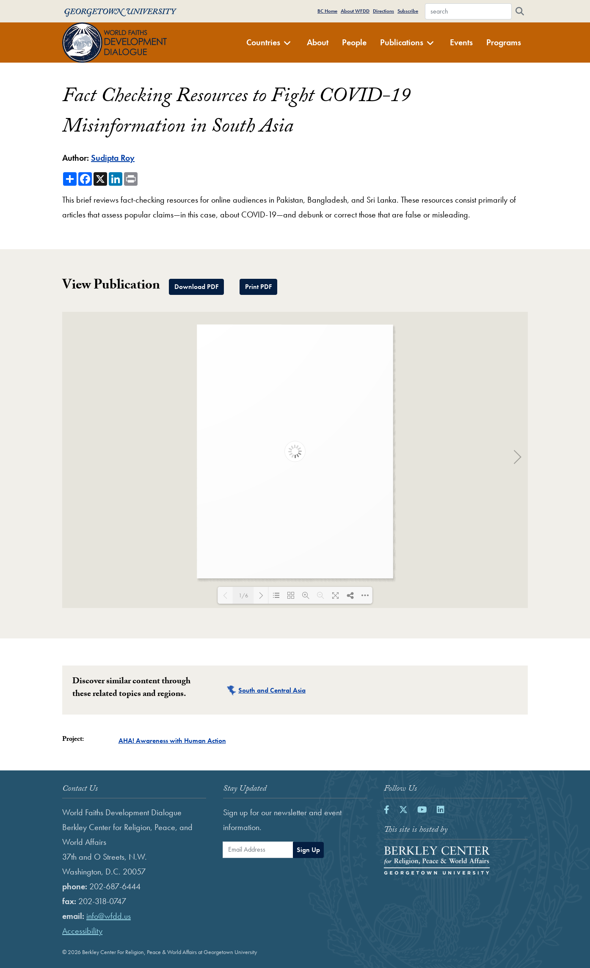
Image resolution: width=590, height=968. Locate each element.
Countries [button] (268, 42)
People (354, 42)
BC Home (327, 11)
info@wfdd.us (108, 915)
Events (461, 42)
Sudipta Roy (113, 157)
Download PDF (196, 286)
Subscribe (407, 11)
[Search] (520, 11)
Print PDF (258, 286)
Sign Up (308, 849)
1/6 (243, 595)
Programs (503, 42)
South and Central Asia (272, 690)
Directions (383, 11)
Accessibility (82, 930)
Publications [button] (407, 42)
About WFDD (355, 11)
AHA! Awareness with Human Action (172, 740)
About (317, 42)
